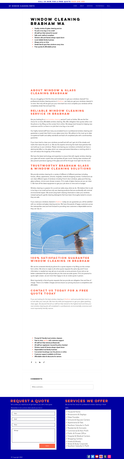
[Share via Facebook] (31, 362)
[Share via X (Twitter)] (35, 362)
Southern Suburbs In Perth (78, 446)
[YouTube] (97, 456)
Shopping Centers (75, 439)
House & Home (74, 412)
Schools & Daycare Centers (79, 420)
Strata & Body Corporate (78, 444)
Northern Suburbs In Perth (78, 425)
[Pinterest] (101, 456)
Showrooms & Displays (77, 414)
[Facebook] (88, 456)
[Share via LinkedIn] (40, 362)
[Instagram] (109, 456)
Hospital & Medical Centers (79, 436)
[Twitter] (92, 456)
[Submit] (47, 446)
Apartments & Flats (75, 422)
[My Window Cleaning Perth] (22, 6)
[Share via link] (44, 362)
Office (83, 433)
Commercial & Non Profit (78, 430)
